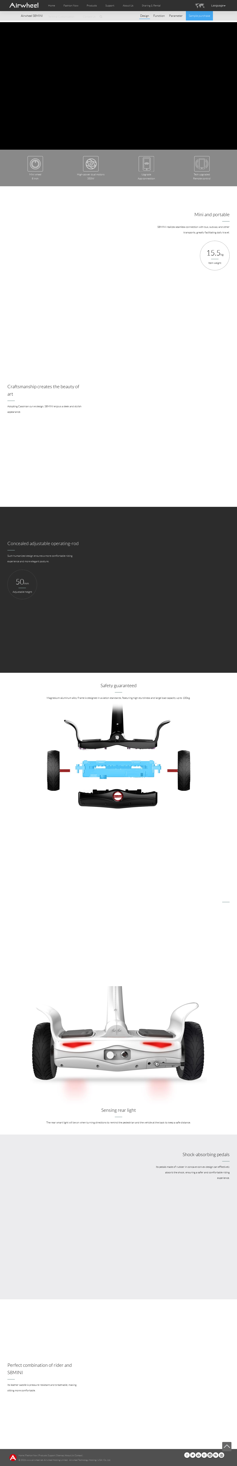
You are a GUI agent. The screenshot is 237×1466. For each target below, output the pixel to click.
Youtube (198, 1455)
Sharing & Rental (151, 5)
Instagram (210, 1455)
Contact (78, 1455)
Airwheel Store (204, 1455)
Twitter (193, 1455)
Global (221, 1455)
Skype (215, 1455)
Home (51, 5)
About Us (69, 1455)
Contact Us (89, 16)
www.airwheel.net (34, 1460)
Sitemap (60, 1455)
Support (109, 5)
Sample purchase (199, 15)
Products (92, 5)
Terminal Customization (61, 16)
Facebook (187, 1455)
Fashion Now (31, 1455)
